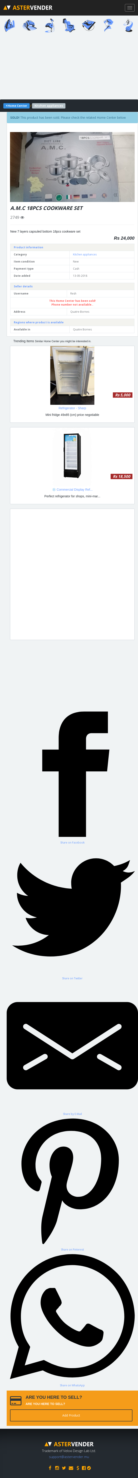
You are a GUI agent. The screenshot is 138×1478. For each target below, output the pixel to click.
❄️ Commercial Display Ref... (72, 489)
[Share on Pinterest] (72, 1183)
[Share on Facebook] (72, 776)
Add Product (71, 1415)
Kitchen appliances (85, 254)
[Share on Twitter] (72, 912)
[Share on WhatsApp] (72, 1319)
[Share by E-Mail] (72, 1048)
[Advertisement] (72, 574)
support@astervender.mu (69, 1456)
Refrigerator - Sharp (72, 408)
